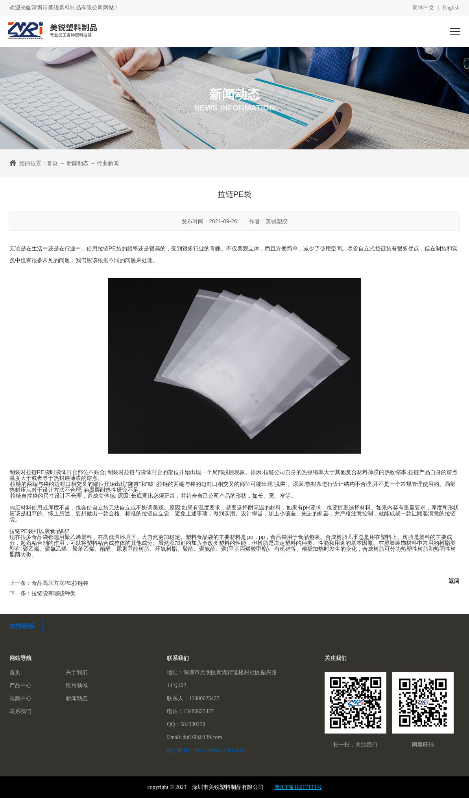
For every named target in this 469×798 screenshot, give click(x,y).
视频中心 (20, 698)
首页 (52, 163)
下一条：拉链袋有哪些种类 (42, 593)
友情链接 (22, 626)
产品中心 (20, 685)
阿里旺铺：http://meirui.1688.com (206, 750)
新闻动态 (77, 163)
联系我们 (20, 711)
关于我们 (77, 672)
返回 (454, 581)
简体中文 (423, 8)
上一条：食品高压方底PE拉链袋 (49, 583)
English (451, 8)
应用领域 (77, 685)
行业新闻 (108, 163)
